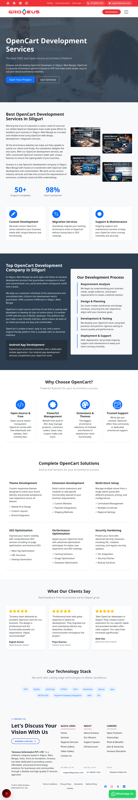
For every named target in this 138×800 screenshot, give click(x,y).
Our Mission (90, 737)
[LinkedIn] (124, 786)
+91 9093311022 (95, 3)
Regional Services (69, 742)
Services (65, 737)
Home (64, 732)
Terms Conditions (50, 784)
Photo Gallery (68, 746)
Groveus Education (62, 3)
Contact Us (66, 755)
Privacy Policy (65, 784)
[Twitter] (117, 786)
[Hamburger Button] (126, 12)
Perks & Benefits (115, 742)
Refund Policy (91, 784)
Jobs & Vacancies (115, 746)
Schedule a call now (25, 741)
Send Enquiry (112, 12)
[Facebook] (105, 786)
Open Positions (114, 732)
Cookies (70, 788)
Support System (92, 742)
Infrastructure (91, 746)
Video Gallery (67, 751)
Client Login (76, 3)
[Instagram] (111, 786)
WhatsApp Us (122, 794)
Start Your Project (20, 79)
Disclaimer (78, 784)
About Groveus (91, 732)
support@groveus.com (119, 3)
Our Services (48, 79)
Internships (112, 737)
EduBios (50, 3)
